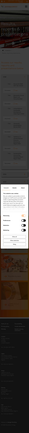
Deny (14, 244)
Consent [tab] (6, 188)
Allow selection (14, 240)
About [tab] (23, 188)
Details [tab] (14, 188)
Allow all (14, 236)
